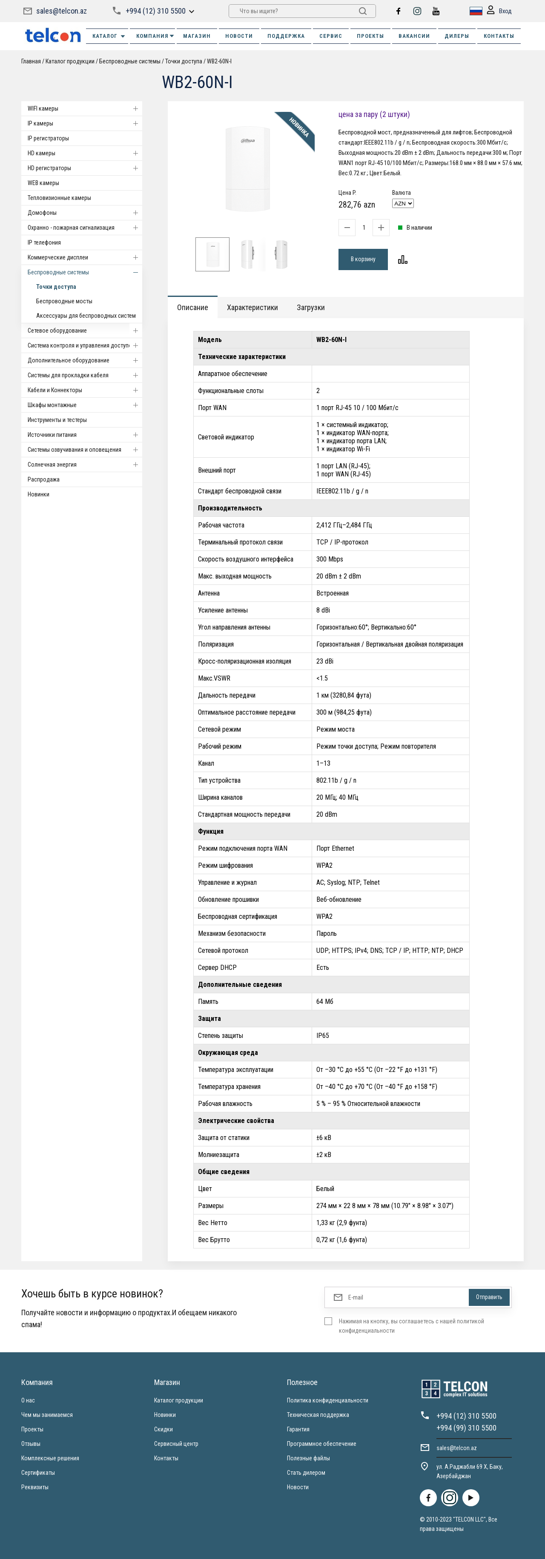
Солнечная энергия (85, 464)
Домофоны (85, 212)
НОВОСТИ (239, 36)
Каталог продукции (70, 61)
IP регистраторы (48, 138)
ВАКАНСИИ (414, 36)
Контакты (166, 1458)
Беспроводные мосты (64, 301)
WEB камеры (43, 183)
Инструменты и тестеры (57, 419)
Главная (31, 61)
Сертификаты (38, 1472)
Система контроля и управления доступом (85, 345)
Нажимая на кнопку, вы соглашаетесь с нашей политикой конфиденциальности (411, 1326)
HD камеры (85, 153)
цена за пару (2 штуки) (374, 114)
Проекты (32, 1429)
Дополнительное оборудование (85, 360)
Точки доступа (183, 61)
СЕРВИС (330, 36)
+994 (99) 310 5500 (466, 1427)
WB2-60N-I (219, 61)
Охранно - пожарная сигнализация (85, 227)
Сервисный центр (176, 1443)
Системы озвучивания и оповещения (85, 449)
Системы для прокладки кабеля (85, 375)
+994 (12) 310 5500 (156, 10)
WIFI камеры (85, 108)
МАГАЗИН (197, 36)
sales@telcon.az (61, 10)
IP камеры (85, 123)
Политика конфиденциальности (327, 1400)
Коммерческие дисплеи (85, 257)
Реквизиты (35, 1487)
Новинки (38, 494)
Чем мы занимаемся (47, 1414)
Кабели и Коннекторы (85, 390)
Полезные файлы (308, 1458)
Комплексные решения (50, 1458)
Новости (298, 1487)
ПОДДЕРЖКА (286, 36)
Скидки (163, 1429)
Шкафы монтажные (85, 405)
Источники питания (85, 435)
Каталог (109, 36)
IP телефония (44, 242)
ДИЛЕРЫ (457, 36)
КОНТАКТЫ (499, 36)
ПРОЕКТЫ (370, 36)
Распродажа (44, 479)
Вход (499, 11)
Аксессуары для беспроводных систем (86, 315)
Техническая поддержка (318, 1414)
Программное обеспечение (321, 1443)
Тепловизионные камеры (59, 197)
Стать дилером (306, 1472)
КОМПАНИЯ (155, 36)
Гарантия (298, 1429)
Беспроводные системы (130, 61)
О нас (28, 1400)
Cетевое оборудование (85, 330)
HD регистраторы (85, 168)
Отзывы (30, 1443)
